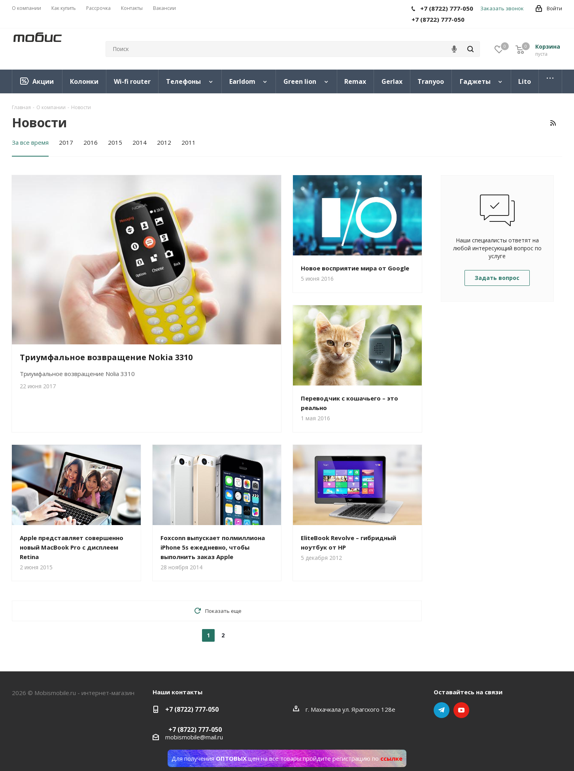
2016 (90, 142)
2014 (139, 142)
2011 (188, 142)
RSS (553, 122)
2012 (164, 142)
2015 (115, 142)
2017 (66, 142)
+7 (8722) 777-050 (192, 709)
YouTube (461, 710)
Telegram (441, 710)
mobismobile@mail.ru (194, 737)
